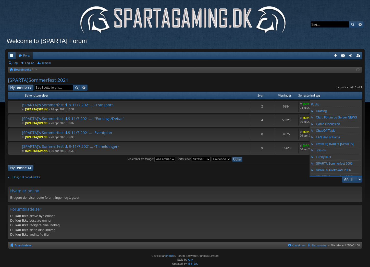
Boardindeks (23, 245)
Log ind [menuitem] (351, 56)
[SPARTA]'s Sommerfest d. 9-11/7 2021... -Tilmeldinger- (70, 146)
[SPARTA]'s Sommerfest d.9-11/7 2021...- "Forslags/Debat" (73, 118)
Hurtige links (13, 56)
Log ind (29, 62)
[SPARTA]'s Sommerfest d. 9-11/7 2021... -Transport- (68, 104)
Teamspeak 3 (336, 56)
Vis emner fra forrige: (152, 159)
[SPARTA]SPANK (36, 109)
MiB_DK (192, 263)
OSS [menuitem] (345, 56)
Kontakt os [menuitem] (298, 245)
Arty (190, 259)
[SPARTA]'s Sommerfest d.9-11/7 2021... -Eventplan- (67, 132)
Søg (352, 24)
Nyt (18, 87)
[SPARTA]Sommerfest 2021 (38, 80)
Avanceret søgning (359, 24)
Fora (26, 55)
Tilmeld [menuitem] (359, 56)
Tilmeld (46, 62)
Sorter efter (193, 159)
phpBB (169, 255)
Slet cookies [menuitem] (319, 245)
